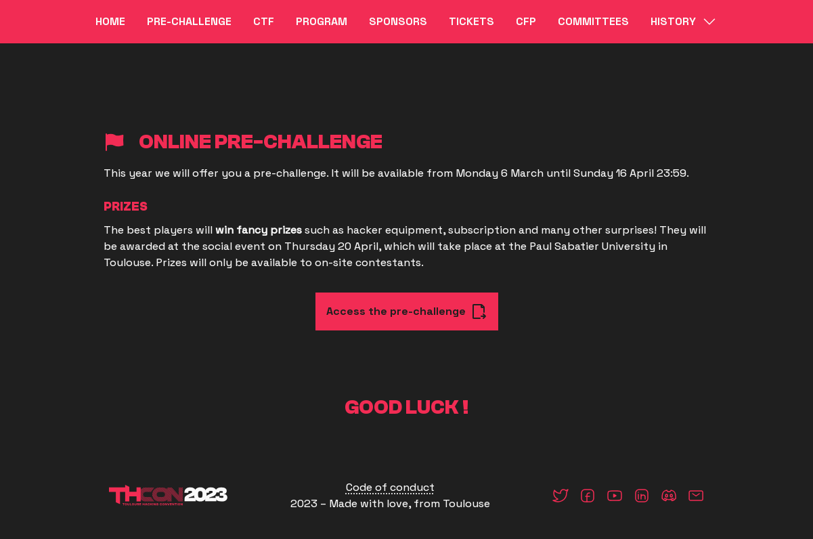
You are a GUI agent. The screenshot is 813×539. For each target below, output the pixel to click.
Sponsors (398, 21)
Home (110, 21)
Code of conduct (390, 487)
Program (321, 21)
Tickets (471, 21)
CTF (263, 21)
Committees (593, 21)
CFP (526, 21)
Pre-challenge (189, 21)
